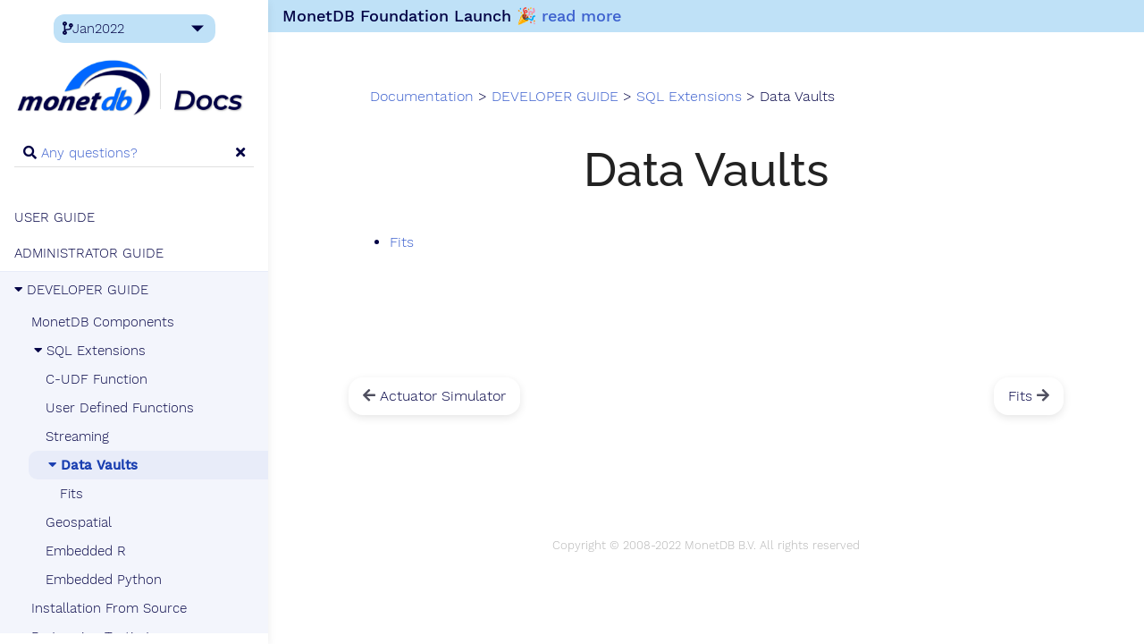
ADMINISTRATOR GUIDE (89, 253)
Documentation (422, 97)
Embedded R (86, 551)
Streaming (77, 436)
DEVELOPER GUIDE (81, 290)
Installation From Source (109, 608)
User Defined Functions (120, 408)
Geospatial (79, 522)
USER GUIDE (54, 217)
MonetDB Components (102, 322)
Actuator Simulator (434, 395)
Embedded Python (104, 580)
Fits (71, 494)
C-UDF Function (96, 379)
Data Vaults (92, 465)
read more (581, 15)
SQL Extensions (88, 351)
